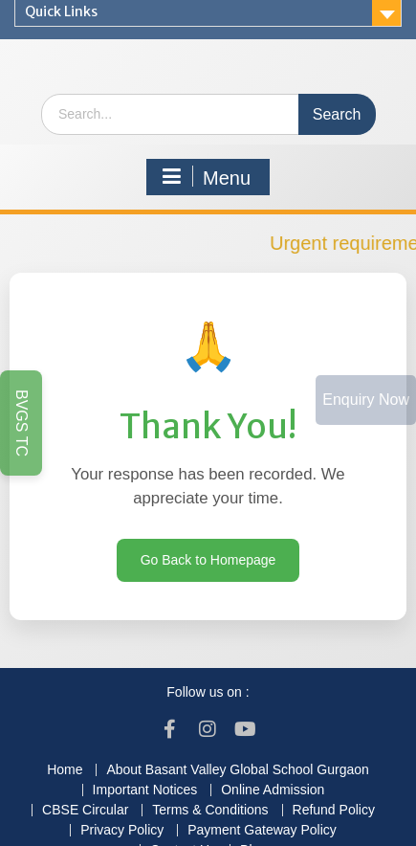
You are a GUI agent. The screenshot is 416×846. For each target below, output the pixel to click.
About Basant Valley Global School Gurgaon (237, 770)
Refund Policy (334, 810)
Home (64, 770)
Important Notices (145, 790)
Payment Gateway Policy (262, 830)
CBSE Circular (85, 810)
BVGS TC (21, 423)
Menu (206, 177)
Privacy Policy (122, 830)
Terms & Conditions (210, 810)
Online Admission (272, 790)
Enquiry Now (365, 399)
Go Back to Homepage (208, 560)
